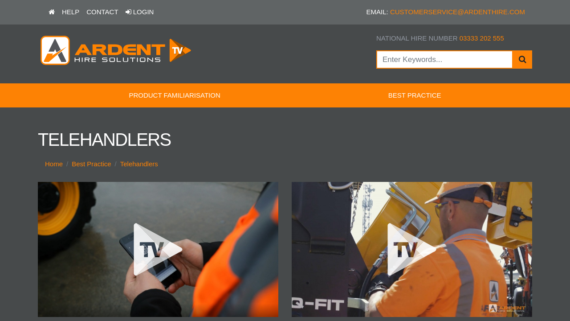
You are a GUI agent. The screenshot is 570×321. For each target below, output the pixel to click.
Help (70, 12)
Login (140, 12)
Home (54, 164)
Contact (102, 12)
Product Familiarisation (174, 95)
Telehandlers (139, 164)
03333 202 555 (482, 38)
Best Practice (414, 95)
